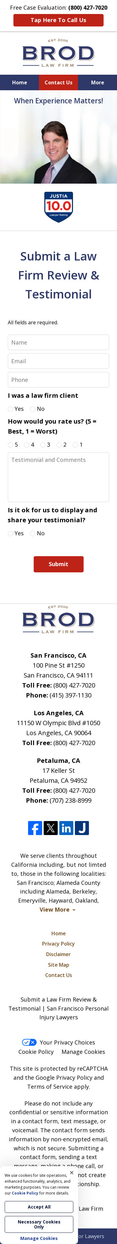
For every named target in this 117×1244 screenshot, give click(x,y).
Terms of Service (49, 1086)
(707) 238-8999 (70, 800)
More (97, 82)
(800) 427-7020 (74, 685)
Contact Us (58, 82)
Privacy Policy (58, 943)
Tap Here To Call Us (58, 20)
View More (55, 909)
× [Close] (72, 1172)
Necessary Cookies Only (39, 1224)
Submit (58, 564)
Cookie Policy (36, 1051)
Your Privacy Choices (58, 1042)
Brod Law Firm (83, 1208)
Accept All (39, 1207)
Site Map (58, 964)
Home (19, 82)
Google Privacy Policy (64, 1077)
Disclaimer (58, 954)
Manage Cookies (83, 1051)
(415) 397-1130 (70, 695)
